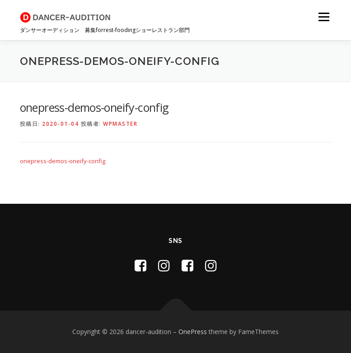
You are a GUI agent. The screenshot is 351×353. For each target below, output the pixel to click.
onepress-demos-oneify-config (62, 161)
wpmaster (120, 124)
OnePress (192, 331)
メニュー (324, 17)
